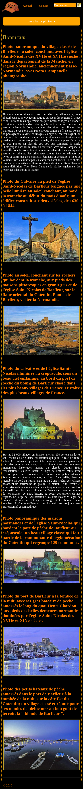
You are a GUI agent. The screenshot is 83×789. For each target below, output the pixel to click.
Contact (43, 5)
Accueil (27, 5)
